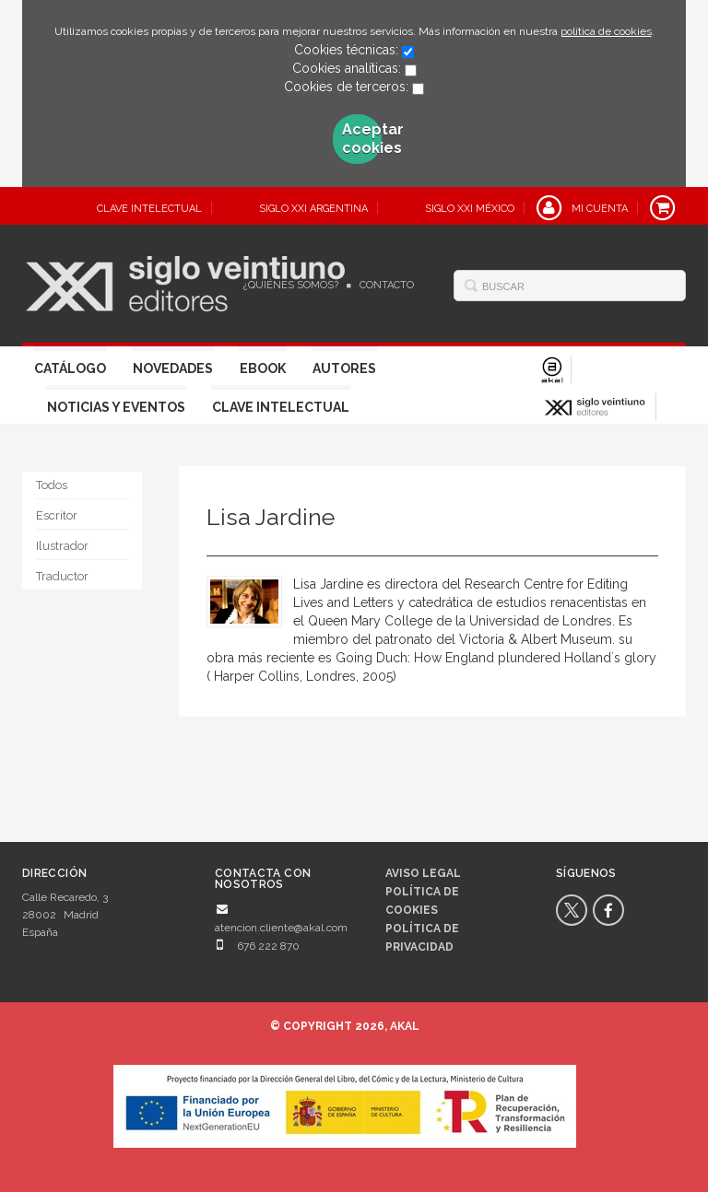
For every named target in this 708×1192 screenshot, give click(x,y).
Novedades (173, 368)
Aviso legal (423, 873)
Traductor (62, 576)
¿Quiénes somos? (290, 285)
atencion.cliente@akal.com (281, 927)
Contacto (387, 285)
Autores (344, 368)
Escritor (56, 515)
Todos (51, 485)
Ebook (263, 368)
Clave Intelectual (280, 407)
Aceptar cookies (362, 139)
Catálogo (70, 368)
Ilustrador (62, 546)
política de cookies (606, 31)
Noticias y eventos (116, 407)
